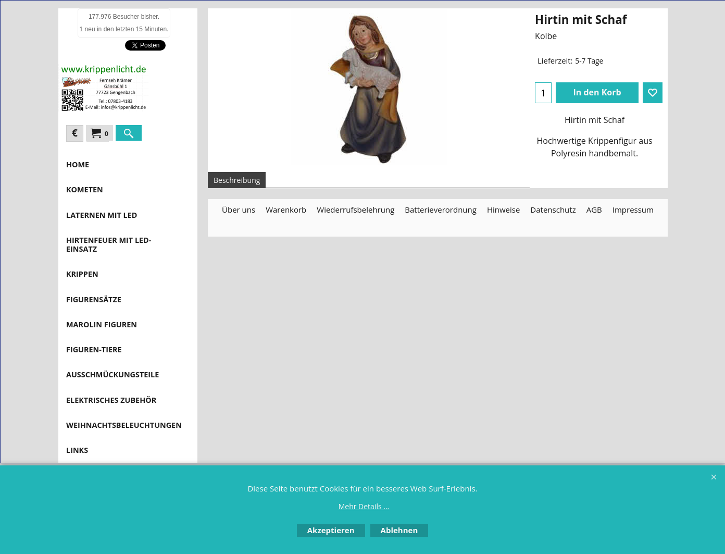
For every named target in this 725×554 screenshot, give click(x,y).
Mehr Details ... (364, 506)
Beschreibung (237, 180)
